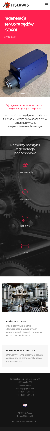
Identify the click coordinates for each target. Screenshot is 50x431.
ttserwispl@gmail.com (25, 389)
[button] (23, 93)
